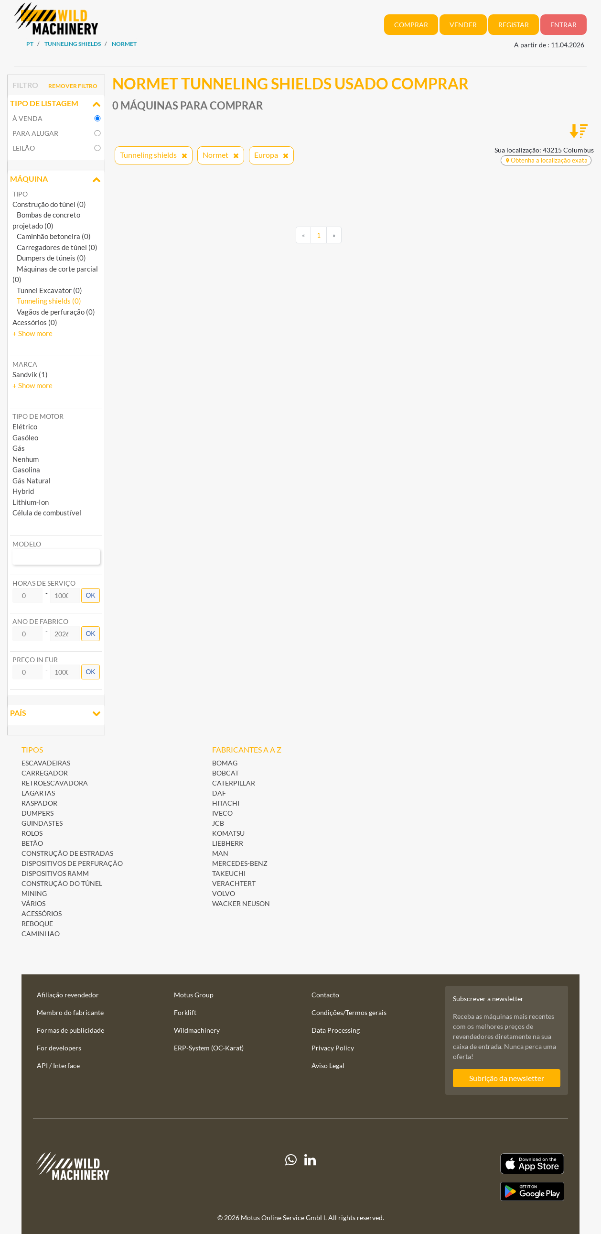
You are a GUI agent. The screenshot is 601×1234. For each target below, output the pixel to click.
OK (90, 595)
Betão (32, 843)
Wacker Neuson (241, 903)
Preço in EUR (35, 659)
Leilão (23, 148)
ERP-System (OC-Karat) (209, 1048)
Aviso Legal (327, 1065)
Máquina (56, 179)
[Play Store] (483, 1191)
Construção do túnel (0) (49, 204)
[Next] (334, 235)
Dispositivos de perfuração (72, 863)
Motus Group (194, 995)
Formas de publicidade (70, 1030)
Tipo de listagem (56, 104)
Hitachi (225, 803)
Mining (34, 893)
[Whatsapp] (290, 1177)
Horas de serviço (43, 583)
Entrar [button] (563, 25)
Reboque (37, 923)
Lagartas (38, 793)
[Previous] (303, 235)
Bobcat (225, 773)
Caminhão (40, 933)
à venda (27, 118)
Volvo (223, 893)
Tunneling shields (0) (46, 300)
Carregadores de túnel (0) (54, 247)
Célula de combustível (46, 512)
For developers (59, 1048)
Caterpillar (233, 783)
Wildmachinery (197, 1030)
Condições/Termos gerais (348, 1012)
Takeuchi (229, 873)
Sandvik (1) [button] (30, 374)
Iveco (222, 813)
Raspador (39, 803)
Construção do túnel (61, 883)
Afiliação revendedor (68, 995)
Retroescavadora (54, 783)
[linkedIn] (310, 1177)
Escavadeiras (45, 763)
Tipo (20, 194)
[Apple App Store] (483, 1164)
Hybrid (23, 491)
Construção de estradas (67, 853)
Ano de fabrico (40, 621)
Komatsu (228, 833)
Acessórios (41, 913)
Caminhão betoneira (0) (51, 236)
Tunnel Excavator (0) (47, 290)
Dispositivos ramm (55, 873)
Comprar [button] (411, 25)
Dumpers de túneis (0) (49, 257)
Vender (463, 25)
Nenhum (25, 459)
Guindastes (42, 823)
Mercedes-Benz (240, 863)
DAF (219, 793)
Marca (24, 364)
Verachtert (234, 883)
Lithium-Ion (30, 502)
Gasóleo (25, 437)
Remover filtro (72, 85)
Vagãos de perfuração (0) (53, 311)
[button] (32, 333)
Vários (33, 903)
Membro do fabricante (70, 1012)
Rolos (32, 833)
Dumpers (37, 813)
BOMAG (224, 763)
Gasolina (26, 469)
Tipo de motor (38, 416)
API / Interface (58, 1065)
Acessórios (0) (34, 322)
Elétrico (24, 426)
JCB (218, 823)
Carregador (44, 773)
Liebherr (227, 843)
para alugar (35, 133)
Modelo (26, 544)
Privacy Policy (332, 1048)
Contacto (325, 995)
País (56, 714)
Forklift (185, 1012)
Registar (513, 25)
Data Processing (335, 1030)
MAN (220, 853)
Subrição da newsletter (506, 1077)
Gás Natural (31, 480)
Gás (18, 448)
